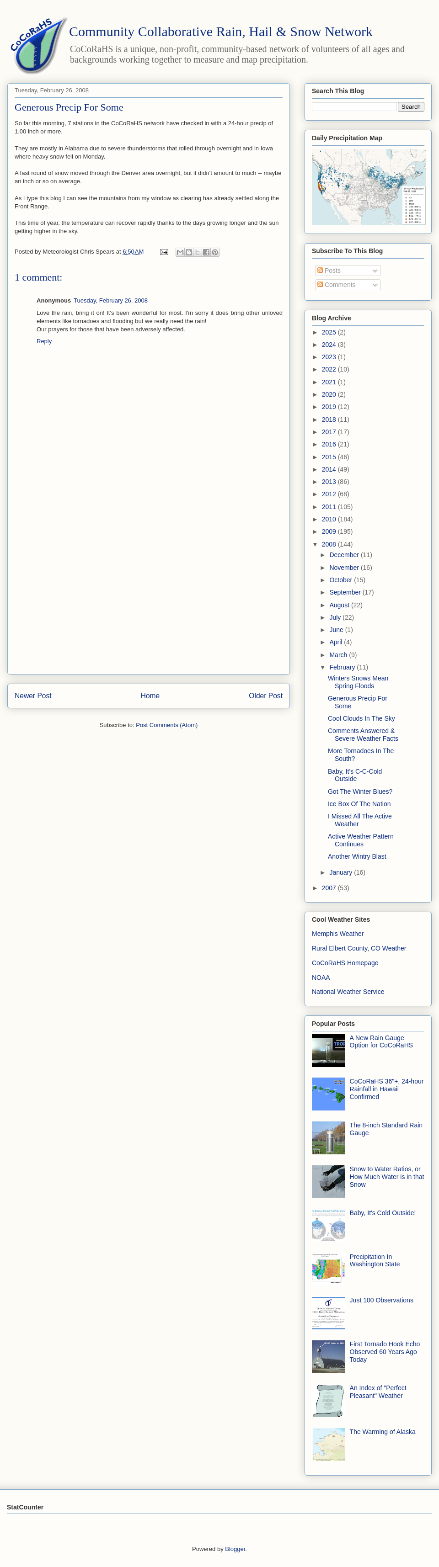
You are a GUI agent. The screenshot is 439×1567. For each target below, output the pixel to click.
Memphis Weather (338, 933)
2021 (330, 382)
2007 (330, 888)
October (341, 580)
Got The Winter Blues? (360, 791)
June (337, 629)
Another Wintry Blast (357, 856)
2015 (330, 457)
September (345, 592)
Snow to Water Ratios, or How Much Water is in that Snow (387, 1176)
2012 (330, 494)
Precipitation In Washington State (375, 1260)
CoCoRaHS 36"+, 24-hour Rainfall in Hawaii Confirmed (387, 1089)
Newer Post (33, 696)
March (339, 655)
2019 (330, 406)
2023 (330, 357)
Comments (336, 284)
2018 (330, 419)
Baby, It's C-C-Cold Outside (355, 775)
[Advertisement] (89, 577)
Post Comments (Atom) (167, 725)
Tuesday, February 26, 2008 (111, 300)
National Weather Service (348, 991)
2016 (330, 444)
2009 (330, 531)
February (343, 667)
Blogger (235, 1549)
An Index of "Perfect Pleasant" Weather (378, 1391)
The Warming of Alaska (383, 1431)
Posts (329, 270)
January (341, 872)
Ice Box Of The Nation (359, 803)
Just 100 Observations (381, 1300)
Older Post (266, 696)
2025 (330, 332)
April (336, 642)
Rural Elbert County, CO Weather (359, 948)
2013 (330, 481)
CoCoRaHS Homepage (345, 963)
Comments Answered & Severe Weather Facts (363, 734)
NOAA (321, 977)
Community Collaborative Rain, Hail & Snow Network (221, 31)
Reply (44, 341)
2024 (330, 344)
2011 (330, 506)
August (340, 605)
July (336, 617)
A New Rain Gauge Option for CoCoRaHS (381, 1041)
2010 (330, 519)
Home (150, 696)
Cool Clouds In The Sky (361, 718)
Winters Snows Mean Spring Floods (358, 682)
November (344, 567)
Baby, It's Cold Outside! (383, 1212)
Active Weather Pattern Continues (361, 840)
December (344, 554)
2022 (330, 369)
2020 (330, 394)
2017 (330, 432)
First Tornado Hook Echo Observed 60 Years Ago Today (385, 1351)
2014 (330, 469)
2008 (330, 544)
